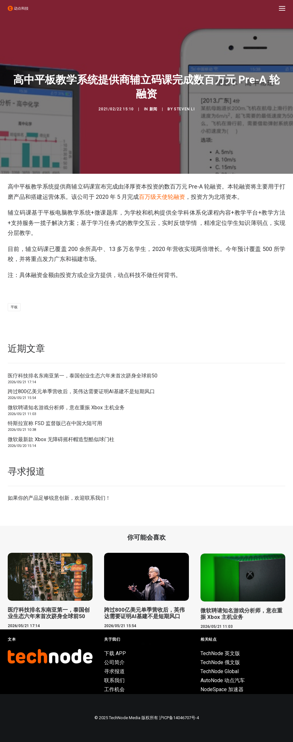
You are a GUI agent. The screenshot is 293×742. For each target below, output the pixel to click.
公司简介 (114, 662)
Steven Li (184, 109)
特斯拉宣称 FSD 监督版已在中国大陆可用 (55, 423)
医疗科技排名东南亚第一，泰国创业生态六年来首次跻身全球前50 (82, 376)
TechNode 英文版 (220, 653)
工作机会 (114, 689)
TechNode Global (219, 671)
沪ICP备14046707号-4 (179, 717)
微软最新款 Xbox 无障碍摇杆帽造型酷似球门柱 (61, 439)
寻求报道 (114, 671)
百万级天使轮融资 (162, 196)
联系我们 (95, 498)
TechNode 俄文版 (220, 662)
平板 (14, 307)
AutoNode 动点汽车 (222, 680)
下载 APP (115, 653)
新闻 (153, 109)
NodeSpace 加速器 (222, 689)
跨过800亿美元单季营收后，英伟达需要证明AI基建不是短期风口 (81, 391)
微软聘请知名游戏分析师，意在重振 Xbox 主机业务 (66, 407)
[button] (282, 8)
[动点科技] (18, 8)
